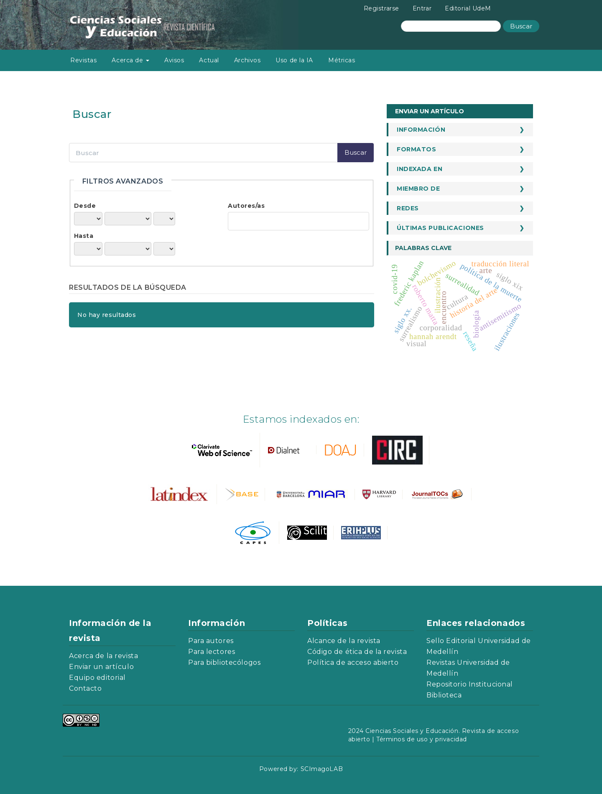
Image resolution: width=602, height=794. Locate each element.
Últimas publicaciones (440, 228)
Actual (209, 60)
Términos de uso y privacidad (421, 739)
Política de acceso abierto (353, 662)
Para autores (211, 641)
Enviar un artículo (429, 111)
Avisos (174, 60)
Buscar (521, 26)
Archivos (247, 60)
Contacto (85, 688)
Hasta (84, 236)
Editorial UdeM (468, 8)
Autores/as (246, 205)
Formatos (416, 149)
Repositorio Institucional (469, 684)
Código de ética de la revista (357, 652)
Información (421, 129)
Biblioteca (444, 695)
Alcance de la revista (343, 641)
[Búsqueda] (451, 26)
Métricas (341, 60)
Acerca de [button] (130, 60)
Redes (408, 208)
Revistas (83, 60)
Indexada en (419, 169)
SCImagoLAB (322, 769)
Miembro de (418, 188)
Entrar (422, 8)
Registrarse (381, 8)
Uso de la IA (294, 60)
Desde (85, 205)
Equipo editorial (97, 678)
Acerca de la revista (103, 656)
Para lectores (211, 652)
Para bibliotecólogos (224, 662)
